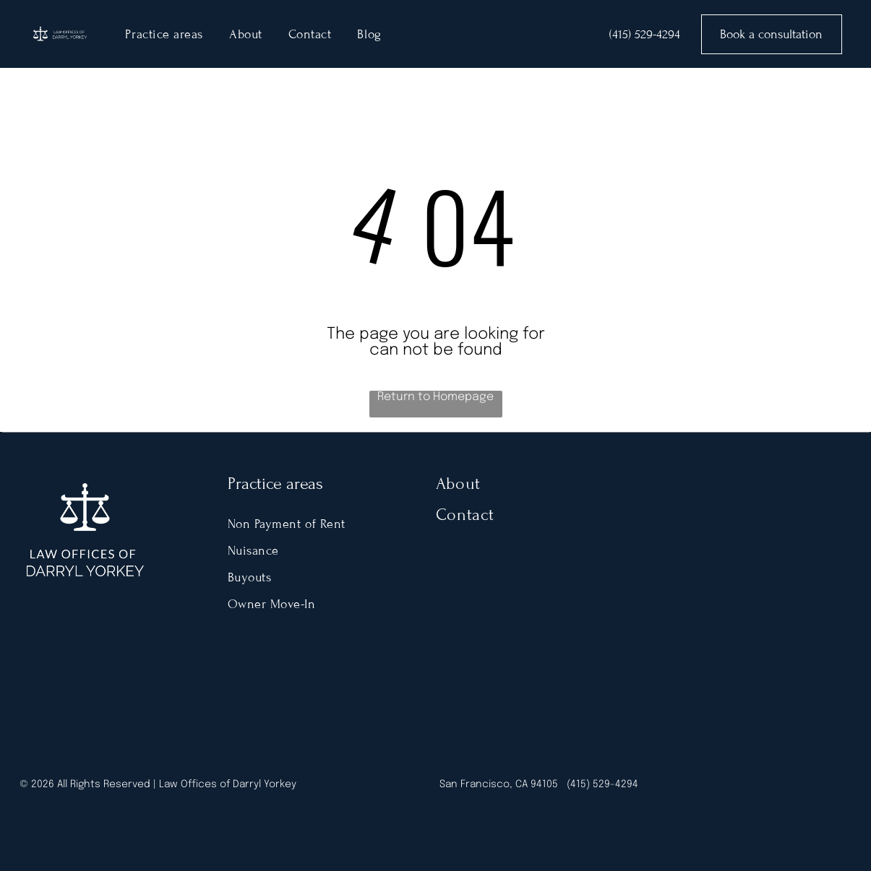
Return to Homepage (435, 397)
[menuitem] (164, 34)
